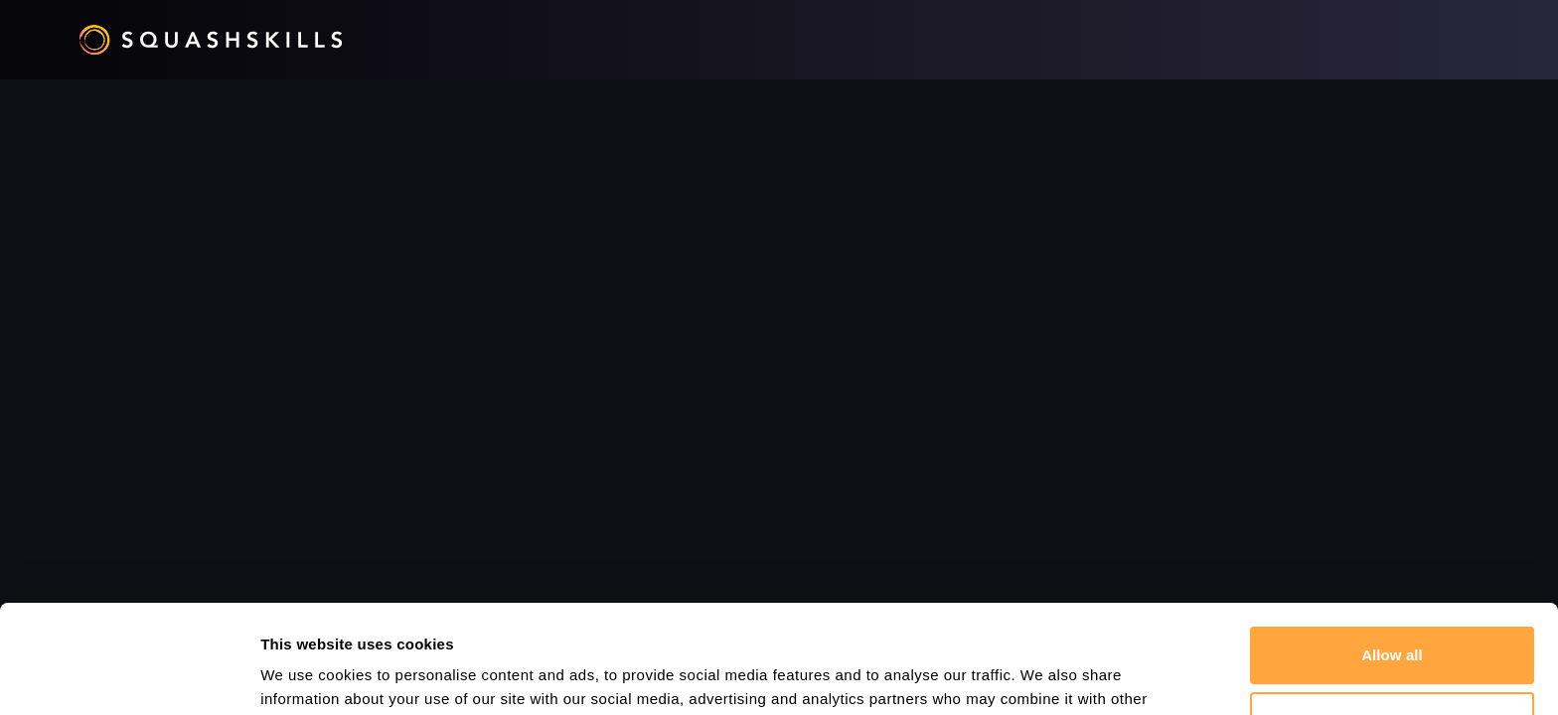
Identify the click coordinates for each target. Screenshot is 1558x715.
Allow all (1392, 553)
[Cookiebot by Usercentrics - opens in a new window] (129, 676)
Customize (1392, 618)
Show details (306, 675)
